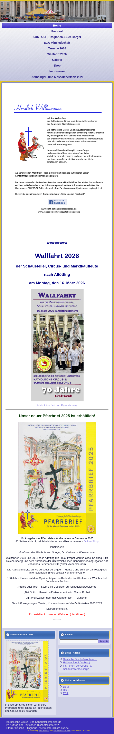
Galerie (57, 59)
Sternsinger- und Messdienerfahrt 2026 (56, 77)
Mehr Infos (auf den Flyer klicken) (57, 405)
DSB (65, 690)
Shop (57, 65)
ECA (65, 693)
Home (57, 25)
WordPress (44, 731)
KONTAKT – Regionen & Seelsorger (57, 37)
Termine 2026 (57, 48)
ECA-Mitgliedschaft (57, 42)
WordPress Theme (62, 731)
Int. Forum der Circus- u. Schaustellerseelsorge (77, 667)
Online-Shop (91, 541)
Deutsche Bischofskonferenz (80, 659)
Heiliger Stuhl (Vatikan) (76, 662)
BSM (66, 686)
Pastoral (57, 31)
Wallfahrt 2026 (57, 54)
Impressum (57, 71)
